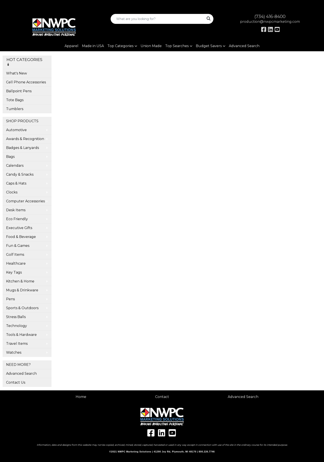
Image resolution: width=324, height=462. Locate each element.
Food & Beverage (21, 237)
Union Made (151, 46)
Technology (16, 326)
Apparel (71, 46)
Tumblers (14, 109)
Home (81, 397)
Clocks (11, 192)
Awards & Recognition (25, 139)
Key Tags (14, 272)
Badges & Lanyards (22, 148)
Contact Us (15, 382)
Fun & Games (17, 246)
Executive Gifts (19, 228)
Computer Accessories (25, 201)
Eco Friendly (17, 219)
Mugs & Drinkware (22, 290)
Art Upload (13, 5)
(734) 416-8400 (270, 16)
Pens (10, 299)
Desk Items (15, 210)
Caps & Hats (16, 183)
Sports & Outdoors (22, 308)
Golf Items (15, 254)
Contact (162, 397)
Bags (10, 157)
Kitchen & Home (20, 281)
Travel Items (17, 344)
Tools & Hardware (21, 335)
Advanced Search (244, 46)
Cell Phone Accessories (26, 82)
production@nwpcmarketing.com (270, 22)
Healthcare (16, 263)
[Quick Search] (157, 19)
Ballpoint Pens (19, 91)
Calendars (14, 165)
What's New (16, 73)
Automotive (16, 130)
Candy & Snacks (19, 174)
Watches (13, 352)
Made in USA (93, 46)
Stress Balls (16, 317)
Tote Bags (14, 100)
